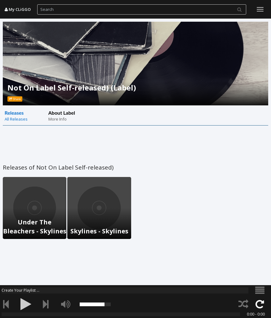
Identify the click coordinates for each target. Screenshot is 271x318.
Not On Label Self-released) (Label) (71, 87)
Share (15, 99)
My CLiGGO (18, 9)
